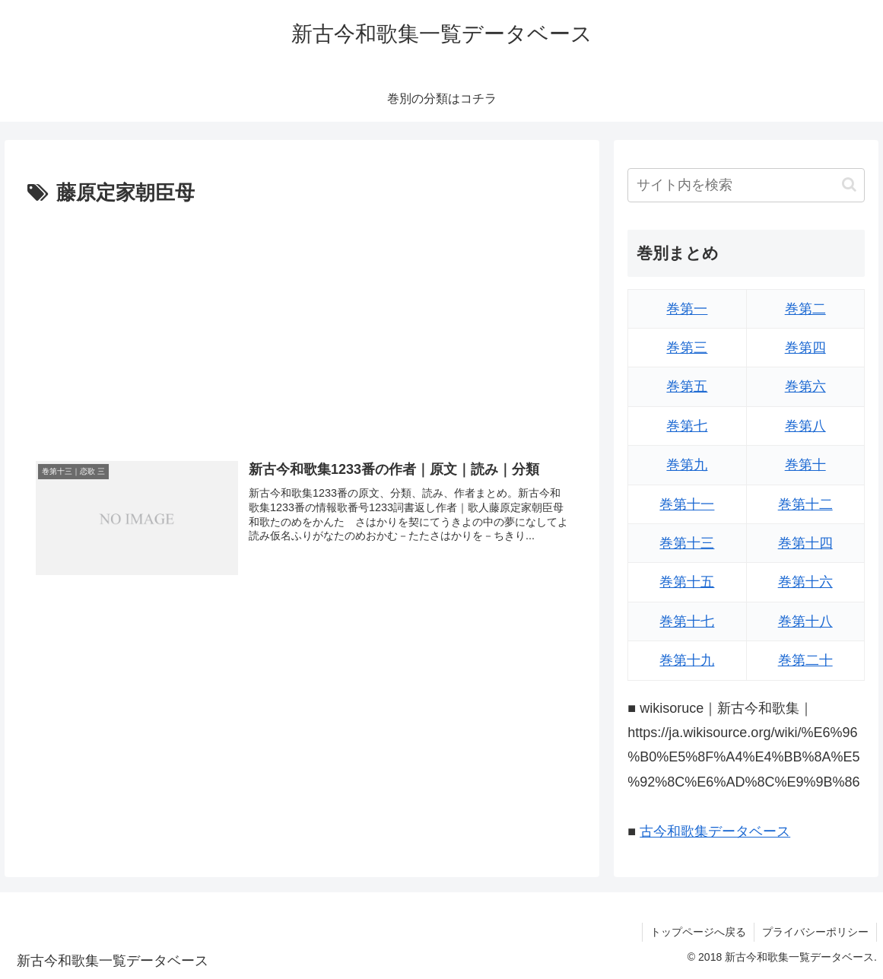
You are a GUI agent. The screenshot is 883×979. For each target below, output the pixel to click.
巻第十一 (686, 504)
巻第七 (686, 426)
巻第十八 (805, 621)
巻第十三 (686, 543)
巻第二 (805, 308)
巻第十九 (686, 660)
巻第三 (686, 347)
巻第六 (805, 386)
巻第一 (686, 308)
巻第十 (805, 464)
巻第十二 (805, 504)
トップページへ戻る (698, 932)
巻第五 (686, 386)
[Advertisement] (302, 324)
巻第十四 (805, 543)
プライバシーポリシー (815, 932)
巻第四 (805, 347)
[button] (849, 184)
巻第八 (805, 426)
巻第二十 (805, 660)
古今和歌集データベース (715, 831)
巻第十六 (805, 582)
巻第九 (686, 464)
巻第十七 (686, 621)
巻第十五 (686, 582)
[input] (745, 185)
